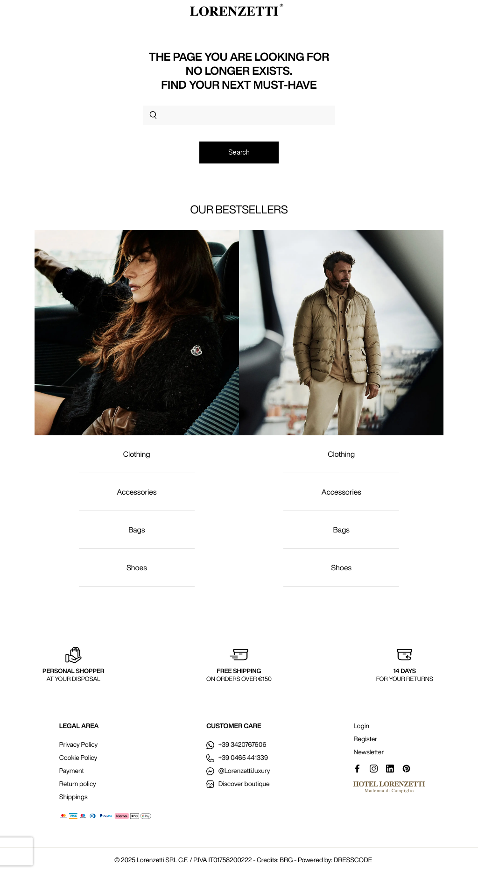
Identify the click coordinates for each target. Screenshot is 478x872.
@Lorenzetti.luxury (238, 770)
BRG (286, 860)
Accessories (136, 492)
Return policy (77, 783)
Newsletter (368, 752)
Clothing (136, 454)
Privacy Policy (78, 744)
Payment (71, 770)
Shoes (137, 567)
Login (361, 726)
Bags (136, 529)
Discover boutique (237, 783)
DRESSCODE (353, 860)
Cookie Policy (78, 757)
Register (365, 739)
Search (239, 152)
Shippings (73, 797)
